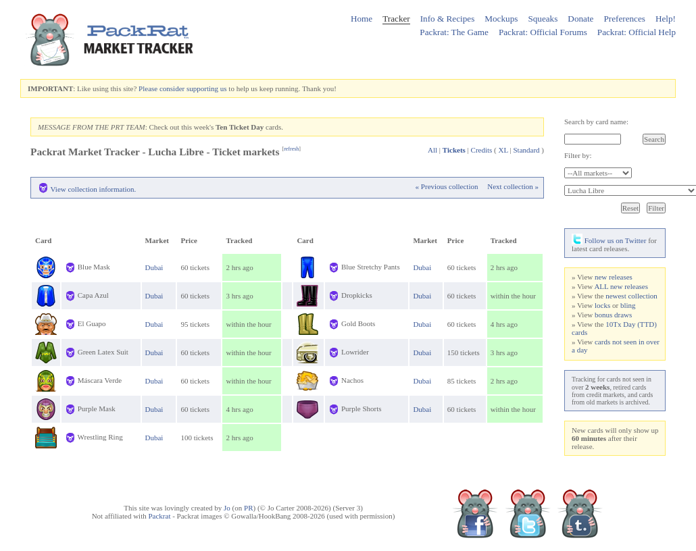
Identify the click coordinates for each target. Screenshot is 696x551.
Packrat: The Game (454, 32)
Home (361, 19)
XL (503, 150)
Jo (227, 508)
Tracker (396, 19)
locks (602, 305)
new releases (613, 277)
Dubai (154, 267)
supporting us (207, 88)
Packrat (159, 516)
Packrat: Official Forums (543, 32)
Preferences (624, 19)
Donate (580, 19)
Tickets (454, 150)
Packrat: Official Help (636, 32)
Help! (665, 19)
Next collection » (513, 186)
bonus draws (613, 315)
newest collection (631, 296)
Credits (482, 150)
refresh (291, 149)
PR (248, 508)
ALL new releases (621, 286)
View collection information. (93, 189)
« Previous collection (447, 186)
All (432, 150)
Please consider (161, 88)
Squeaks (542, 19)
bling (628, 305)
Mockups (501, 19)
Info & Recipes (447, 19)
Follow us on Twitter (609, 240)
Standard (526, 150)
